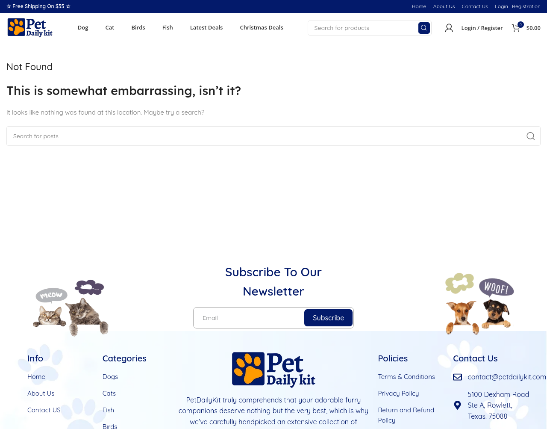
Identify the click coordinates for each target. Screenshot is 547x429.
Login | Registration (518, 6)
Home (419, 6)
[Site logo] (29, 27)
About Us (444, 6)
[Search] (370, 28)
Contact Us (475, 6)
